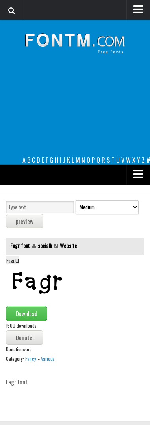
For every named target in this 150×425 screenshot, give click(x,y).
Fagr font (20, 245)
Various (48, 358)
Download (26, 313)
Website (68, 245)
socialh (45, 245)
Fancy (30, 358)
